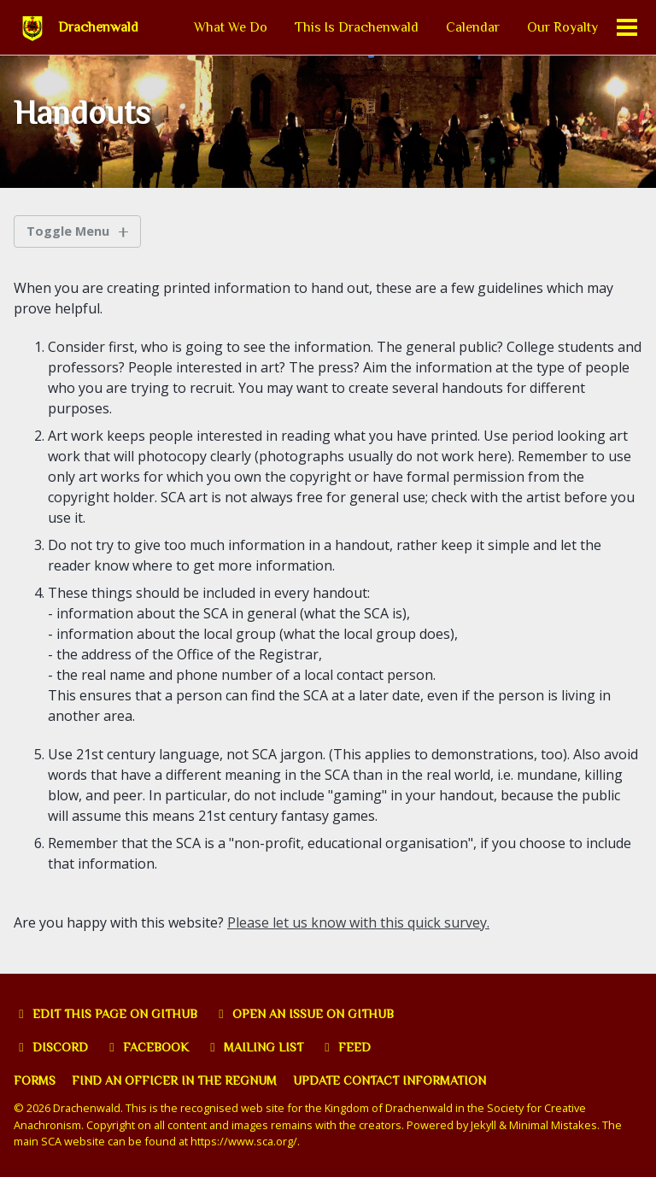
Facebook (146, 1047)
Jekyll (483, 1125)
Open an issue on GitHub (304, 1014)
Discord (51, 1047)
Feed (345, 1047)
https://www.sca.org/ (243, 1141)
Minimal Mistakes (553, 1125)
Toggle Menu (67, 231)
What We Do (230, 27)
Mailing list (254, 1047)
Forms (35, 1080)
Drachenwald (98, 27)
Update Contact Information (389, 1080)
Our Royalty (562, 27)
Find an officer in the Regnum (174, 1080)
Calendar (473, 27)
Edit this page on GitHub (105, 1014)
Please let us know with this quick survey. (358, 922)
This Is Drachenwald (357, 27)
